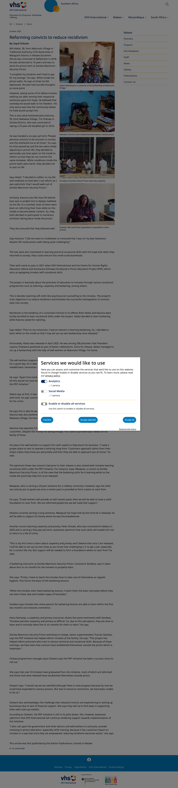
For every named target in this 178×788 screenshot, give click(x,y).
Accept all (129, 420)
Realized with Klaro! (127, 429)
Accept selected (88, 420)
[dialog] (89, 394)
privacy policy (52, 376)
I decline (47, 420)
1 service (54, 385)
